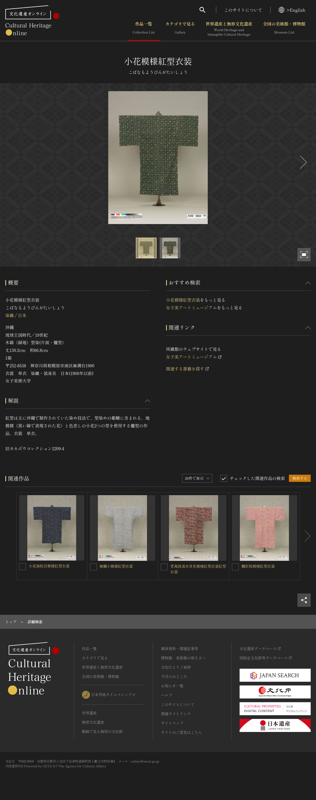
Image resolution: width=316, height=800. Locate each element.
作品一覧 (144, 28)
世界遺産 (89, 712)
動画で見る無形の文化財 (102, 731)
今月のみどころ (174, 676)
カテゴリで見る (180, 28)
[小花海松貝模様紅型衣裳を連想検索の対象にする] (22, 566)
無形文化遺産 (93, 722)
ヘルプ (166, 695)
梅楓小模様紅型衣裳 (116, 566)
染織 (9, 315)
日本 (22, 315)
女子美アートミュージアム (191, 307)
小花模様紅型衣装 (183, 300)
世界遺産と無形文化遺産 (229, 28)
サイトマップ (172, 723)
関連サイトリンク (176, 713)
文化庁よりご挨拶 (176, 667)
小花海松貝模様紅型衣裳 (49, 566)
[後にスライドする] (303, 162)
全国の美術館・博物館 (284, 28)
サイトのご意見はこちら (181, 732)
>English (292, 10)
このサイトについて (243, 10)
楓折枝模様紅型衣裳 (258, 566)
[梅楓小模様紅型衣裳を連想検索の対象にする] (93, 566)
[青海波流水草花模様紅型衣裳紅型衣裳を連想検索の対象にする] (164, 566)
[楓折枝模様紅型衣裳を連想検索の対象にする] (235, 566)
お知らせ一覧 (172, 685)
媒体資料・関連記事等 (179, 648)
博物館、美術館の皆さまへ (183, 657)
